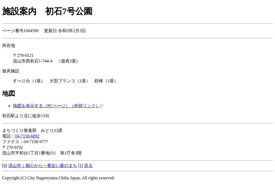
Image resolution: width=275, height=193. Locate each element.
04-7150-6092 (27, 136)
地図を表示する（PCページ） (58, 105)
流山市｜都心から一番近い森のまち (42, 165)
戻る (88, 165)
